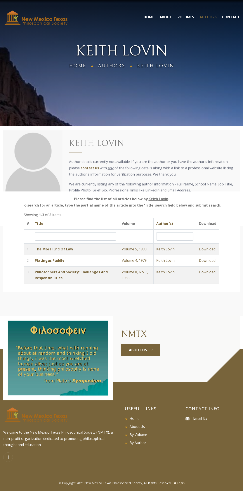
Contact (231, 17)
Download (207, 249)
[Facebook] (8, 457)
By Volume (138, 434)
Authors (208, 17)
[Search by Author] (174, 236)
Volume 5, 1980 (134, 249)
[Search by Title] (75, 236)
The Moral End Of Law (54, 249)
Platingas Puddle (49, 260)
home (77, 66)
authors (111, 66)
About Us (137, 426)
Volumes (185, 17)
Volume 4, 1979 (134, 260)
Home (149, 17)
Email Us (200, 418)
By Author (138, 442)
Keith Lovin (165, 249)
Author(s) (164, 223)
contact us (90, 168)
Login (179, 483)
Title (39, 223)
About (166, 17)
